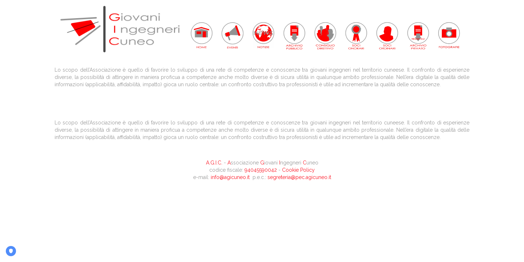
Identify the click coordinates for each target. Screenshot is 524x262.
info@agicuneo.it (230, 177)
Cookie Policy (298, 170)
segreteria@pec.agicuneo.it (299, 177)
